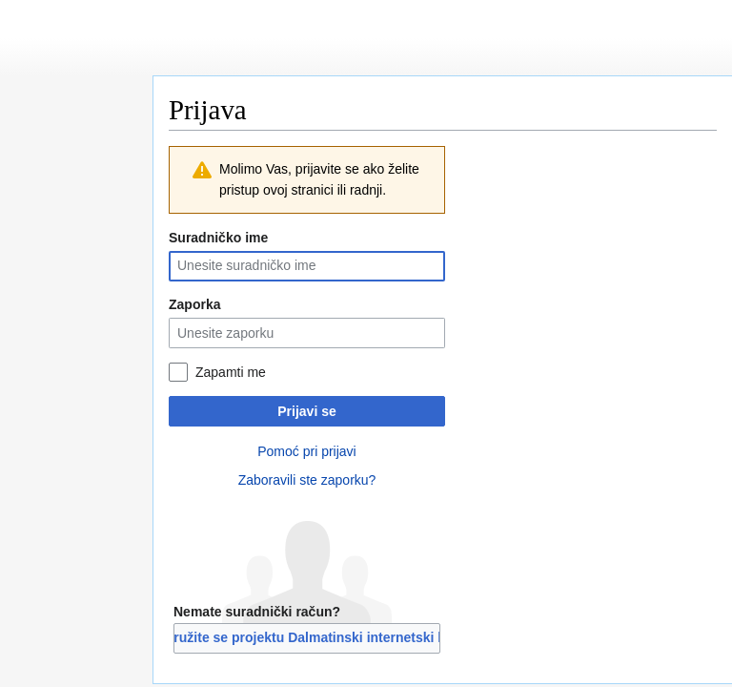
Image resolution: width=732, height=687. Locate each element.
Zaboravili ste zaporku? (307, 480)
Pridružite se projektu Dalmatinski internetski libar (306, 637)
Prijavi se (306, 411)
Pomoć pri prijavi (306, 451)
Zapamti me (230, 372)
